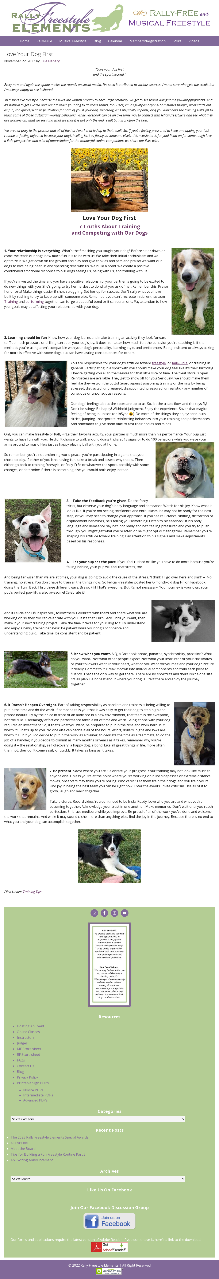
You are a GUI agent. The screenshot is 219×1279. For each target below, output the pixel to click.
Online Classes (28, 1031)
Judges (22, 1043)
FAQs (21, 1060)
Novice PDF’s (33, 1090)
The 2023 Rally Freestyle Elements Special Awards (49, 1137)
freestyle (159, 363)
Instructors (26, 1037)
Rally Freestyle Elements (109, 18)
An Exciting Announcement (32, 1160)
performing (35, 301)
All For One (19, 1143)
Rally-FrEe (180, 363)
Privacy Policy (27, 1077)
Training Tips (32, 891)
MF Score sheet (29, 1049)
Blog (20, 1071)
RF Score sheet (28, 1054)
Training (11, 301)
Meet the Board (23, 1148)
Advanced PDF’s (35, 1100)
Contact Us (25, 1066)
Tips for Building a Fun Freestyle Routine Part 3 (48, 1154)
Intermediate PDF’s (38, 1095)
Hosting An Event (30, 1026)
